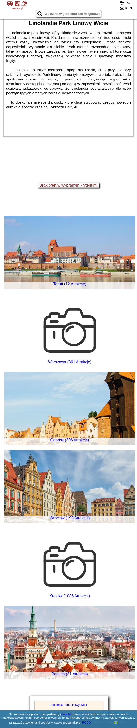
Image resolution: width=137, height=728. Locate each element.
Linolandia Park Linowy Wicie (68, 705)
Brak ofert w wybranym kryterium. (68, 185)
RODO (86, 722)
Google (66, 714)
